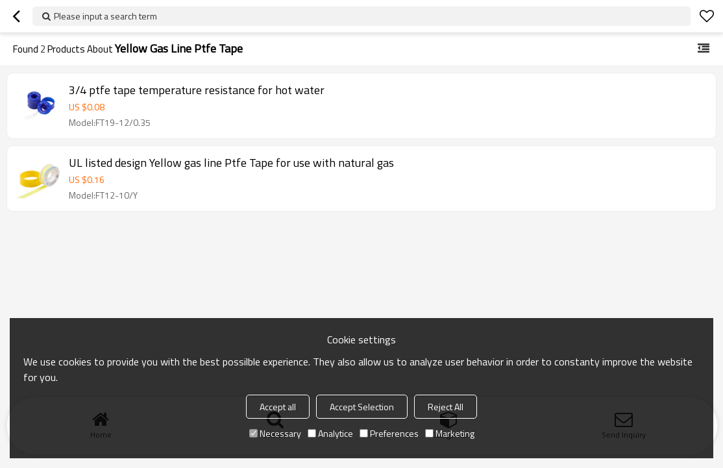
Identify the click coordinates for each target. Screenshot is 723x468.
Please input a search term (105, 16)
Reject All (445, 406)
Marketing (449, 433)
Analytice (330, 433)
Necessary (275, 433)
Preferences (389, 433)
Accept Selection (362, 406)
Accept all (278, 406)
